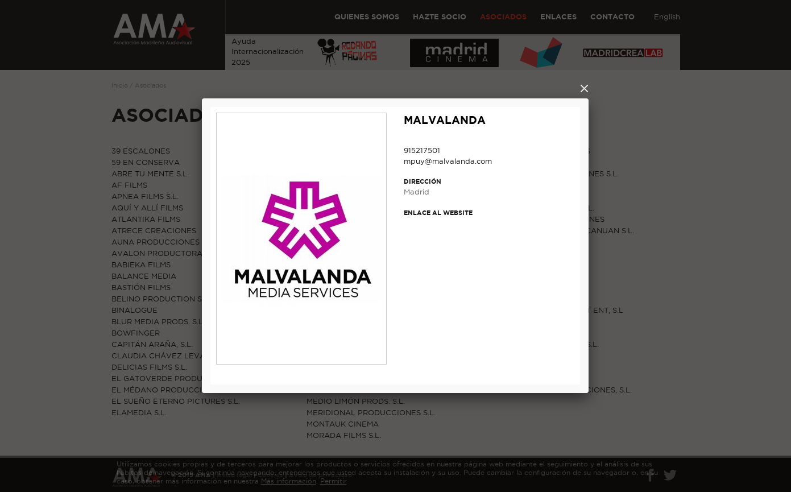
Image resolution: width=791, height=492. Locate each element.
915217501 (422, 150)
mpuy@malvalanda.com (448, 161)
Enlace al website (438, 212)
